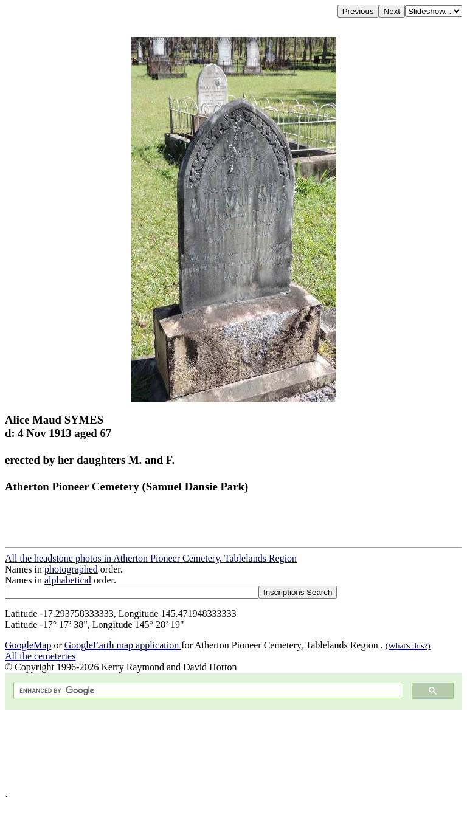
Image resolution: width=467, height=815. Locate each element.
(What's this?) (408, 645)
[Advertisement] (233, 752)
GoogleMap (28, 645)
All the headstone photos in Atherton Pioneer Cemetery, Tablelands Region (151, 558)
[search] (207, 690)
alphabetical (67, 580)
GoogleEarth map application (122, 645)
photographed (71, 569)
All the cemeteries (40, 656)
